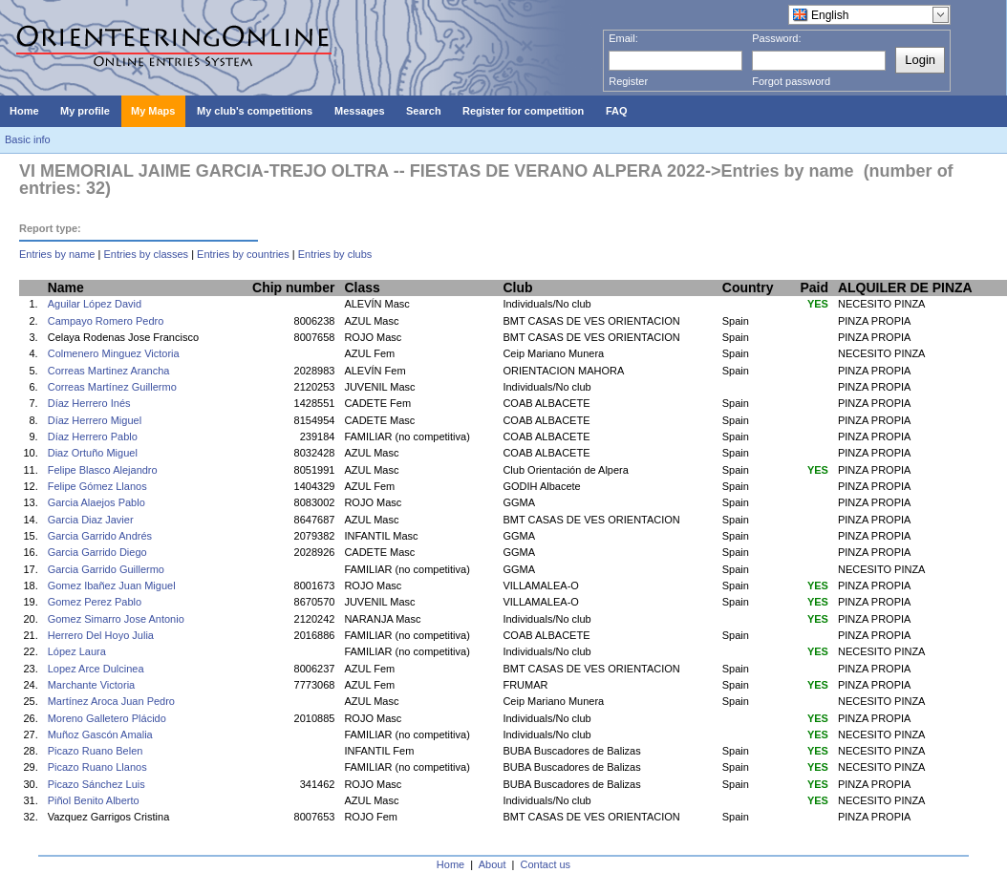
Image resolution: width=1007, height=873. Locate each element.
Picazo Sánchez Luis (96, 784)
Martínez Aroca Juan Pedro (111, 701)
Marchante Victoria (92, 685)
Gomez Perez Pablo (94, 601)
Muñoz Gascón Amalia (100, 734)
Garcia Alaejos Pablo (96, 502)
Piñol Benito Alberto (93, 800)
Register (628, 81)
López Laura (77, 651)
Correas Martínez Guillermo (112, 387)
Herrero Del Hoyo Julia (101, 635)
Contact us (546, 864)
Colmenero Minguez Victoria (114, 353)
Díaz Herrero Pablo (93, 436)
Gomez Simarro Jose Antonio (116, 619)
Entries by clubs (335, 254)
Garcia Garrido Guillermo (106, 569)
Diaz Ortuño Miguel (93, 452)
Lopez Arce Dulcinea (96, 668)
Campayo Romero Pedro (106, 321)
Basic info (28, 139)
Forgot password (791, 81)
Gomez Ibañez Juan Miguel (112, 585)
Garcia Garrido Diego (97, 552)
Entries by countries (243, 254)
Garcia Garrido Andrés (100, 536)
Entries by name (57, 254)
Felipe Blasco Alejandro (103, 470)
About (492, 864)
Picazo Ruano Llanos (97, 767)
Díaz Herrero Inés (89, 403)
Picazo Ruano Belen (95, 750)
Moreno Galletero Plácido (107, 718)
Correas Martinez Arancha (109, 370)
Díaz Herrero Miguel (94, 420)
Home (450, 864)
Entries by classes (145, 254)
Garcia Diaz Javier (91, 519)
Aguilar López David (94, 303)
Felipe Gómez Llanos (97, 486)
